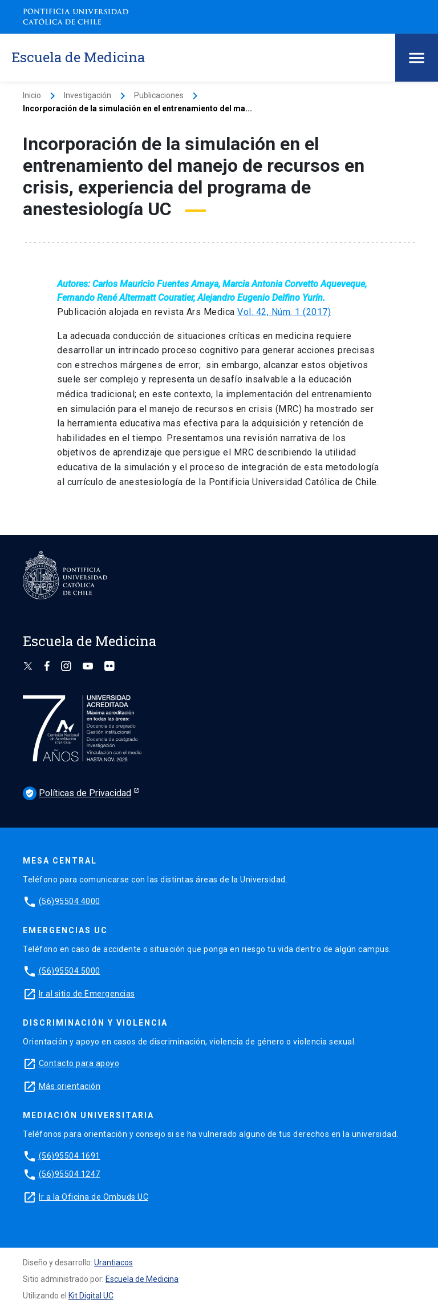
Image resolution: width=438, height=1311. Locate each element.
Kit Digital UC (90, 1295)
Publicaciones (159, 95)
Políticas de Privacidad (77, 793)
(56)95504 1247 (69, 1174)
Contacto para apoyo (79, 1063)
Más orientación (70, 1086)
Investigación (87, 95)
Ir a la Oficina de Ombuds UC (93, 1196)
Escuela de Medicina (142, 1279)
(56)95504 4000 (69, 901)
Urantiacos (113, 1262)
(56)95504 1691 (69, 1155)
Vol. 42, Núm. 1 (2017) (284, 311)
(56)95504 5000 (69, 970)
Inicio (32, 95)
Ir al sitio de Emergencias (87, 993)
